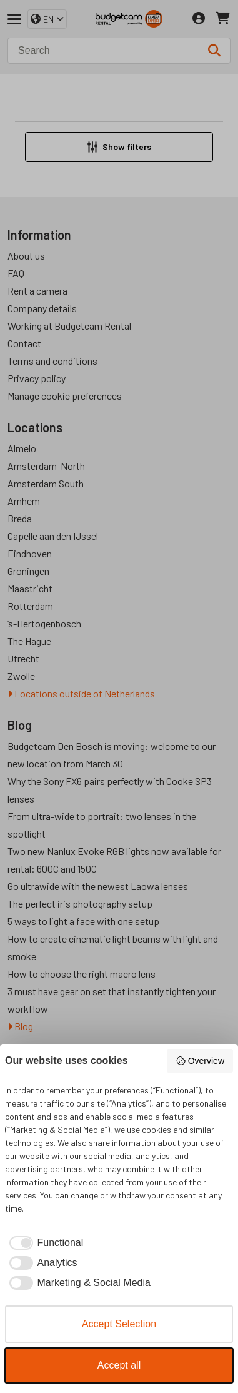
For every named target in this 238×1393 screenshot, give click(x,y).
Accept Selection (119, 1324)
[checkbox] (44, 1242)
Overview (200, 1060)
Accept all (119, 1365)
